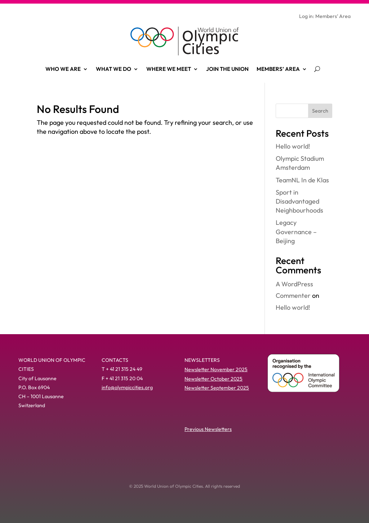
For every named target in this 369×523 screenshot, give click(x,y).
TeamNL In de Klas (302, 180)
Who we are (63, 68)
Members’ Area (278, 68)
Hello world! (293, 146)
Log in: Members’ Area (325, 16)
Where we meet (168, 68)
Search (320, 111)
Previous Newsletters (208, 429)
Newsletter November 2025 (216, 369)
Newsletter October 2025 (213, 379)
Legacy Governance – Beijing (296, 231)
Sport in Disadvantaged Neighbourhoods (299, 201)
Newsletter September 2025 (216, 388)
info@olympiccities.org (127, 387)
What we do (113, 68)
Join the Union (227, 68)
